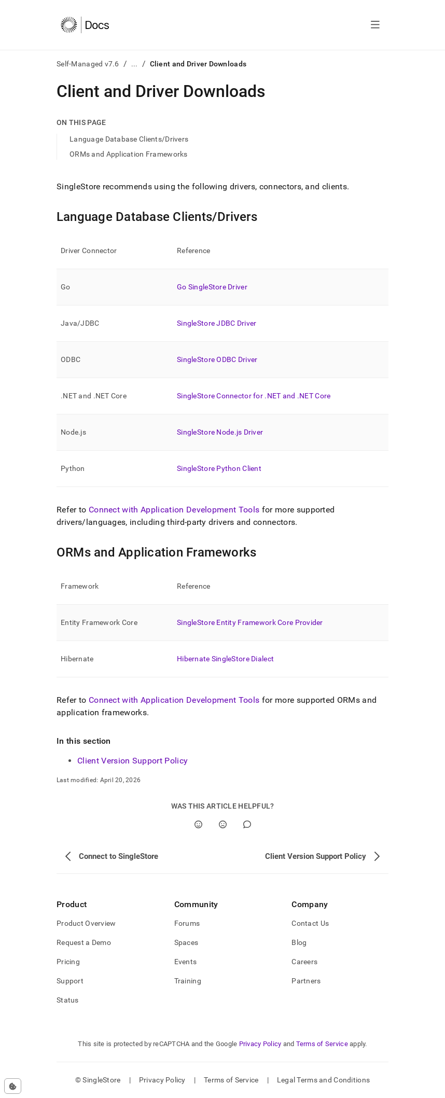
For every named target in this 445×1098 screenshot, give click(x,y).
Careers (304, 961)
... (134, 64)
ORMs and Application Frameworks (128, 154)
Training (187, 981)
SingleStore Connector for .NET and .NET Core (253, 396)
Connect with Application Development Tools (174, 510)
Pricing (68, 961)
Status (68, 1000)
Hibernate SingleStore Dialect (225, 659)
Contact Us (310, 923)
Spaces (186, 942)
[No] (223, 824)
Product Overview (86, 923)
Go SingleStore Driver (212, 287)
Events (185, 961)
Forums (187, 923)
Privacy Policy (260, 1044)
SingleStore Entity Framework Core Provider (250, 622)
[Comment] (247, 824)
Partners (306, 981)
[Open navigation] (375, 25)
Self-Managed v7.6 (88, 64)
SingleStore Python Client (219, 468)
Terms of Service (322, 1044)
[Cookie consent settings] (12, 1086)
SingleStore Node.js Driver (220, 432)
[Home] (85, 25)
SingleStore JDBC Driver (216, 323)
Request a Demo (84, 942)
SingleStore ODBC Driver (217, 359)
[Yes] (198, 824)
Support (70, 981)
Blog (299, 942)
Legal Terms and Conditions (323, 1080)
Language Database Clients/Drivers (128, 139)
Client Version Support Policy (132, 761)
